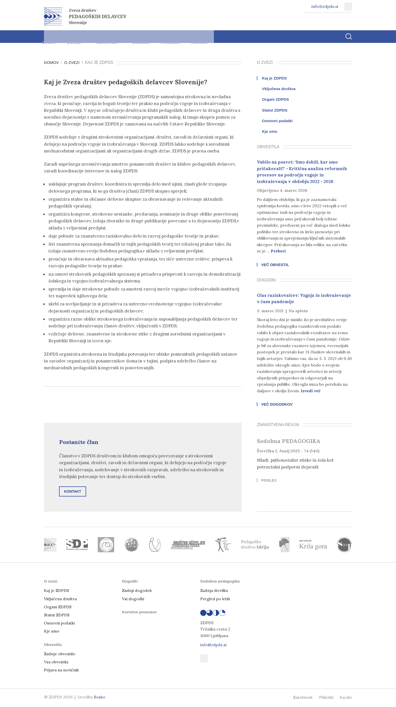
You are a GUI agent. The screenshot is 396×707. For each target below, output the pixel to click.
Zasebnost (301, 698)
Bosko (99, 698)
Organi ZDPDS (276, 99)
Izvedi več (311, 391)
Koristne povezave (140, 613)
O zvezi (81, 39)
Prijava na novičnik (62, 671)
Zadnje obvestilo (60, 655)
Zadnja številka (214, 591)
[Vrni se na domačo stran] (85, 16)
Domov (50, 39)
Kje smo (270, 131)
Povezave (186, 39)
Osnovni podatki (277, 121)
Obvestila (118, 39)
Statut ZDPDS (275, 110)
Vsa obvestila (56, 663)
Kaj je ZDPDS (274, 78)
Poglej (269, 481)
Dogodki (153, 39)
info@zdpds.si (213, 645)
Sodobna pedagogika (220, 582)
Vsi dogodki (133, 600)
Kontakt (220, 39)
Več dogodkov (276, 405)
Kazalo (345, 698)
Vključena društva (279, 89)
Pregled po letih (215, 600)
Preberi (278, 250)
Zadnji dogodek (137, 591)
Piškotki (325, 698)
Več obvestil (275, 265)
